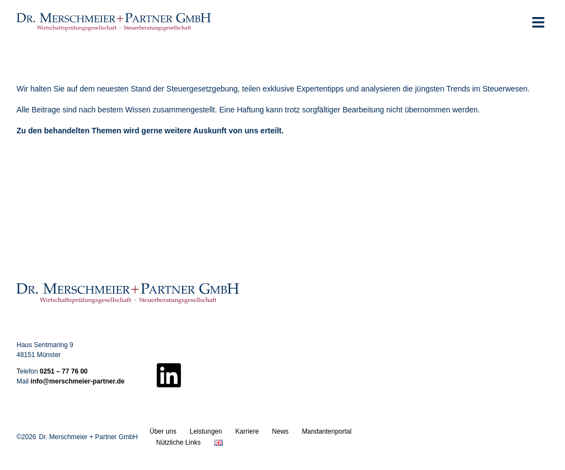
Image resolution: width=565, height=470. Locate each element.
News (280, 431)
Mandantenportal (326, 431)
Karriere (247, 431)
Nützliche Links (178, 442)
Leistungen (206, 431)
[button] (538, 22)
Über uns (163, 431)
